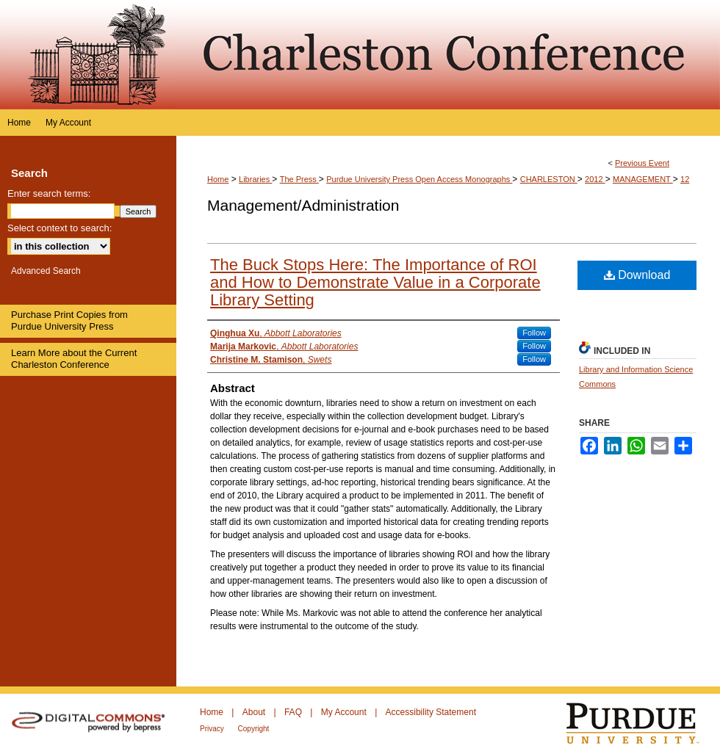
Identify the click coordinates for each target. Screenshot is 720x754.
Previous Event (642, 163)
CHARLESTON (548, 179)
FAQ (294, 712)
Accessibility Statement (431, 712)
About (255, 712)
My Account (345, 712)
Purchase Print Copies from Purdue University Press (69, 320)
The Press (299, 179)
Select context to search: (59, 227)
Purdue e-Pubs (448, 54)
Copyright (254, 729)
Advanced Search (46, 271)
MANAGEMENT (643, 179)
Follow (534, 332)
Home (217, 179)
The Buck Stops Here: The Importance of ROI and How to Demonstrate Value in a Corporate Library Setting (375, 282)
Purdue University (642, 724)
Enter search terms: (48, 193)
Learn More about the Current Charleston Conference (74, 358)
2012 (595, 179)
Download (637, 275)
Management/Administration (303, 205)
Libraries (255, 179)
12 (684, 179)
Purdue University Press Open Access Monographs (419, 179)
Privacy (213, 729)
